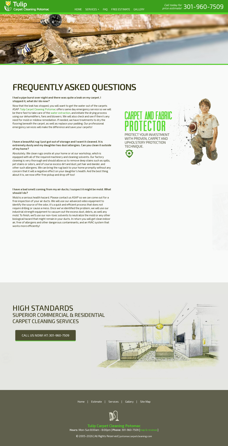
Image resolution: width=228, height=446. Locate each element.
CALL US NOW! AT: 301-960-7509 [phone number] (45, 335)
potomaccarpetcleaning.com (136, 436)
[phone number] (203, 6)
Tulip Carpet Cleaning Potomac (38, 109)
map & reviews (148, 429)
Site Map (145, 401)
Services (113, 401)
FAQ (105, 9)
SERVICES (92, 9)
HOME (78, 9)
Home (81, 401)
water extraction (60, 112)
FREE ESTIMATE (120, 9)
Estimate (96, 401)
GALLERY (139, 9)
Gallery (129, 401)
